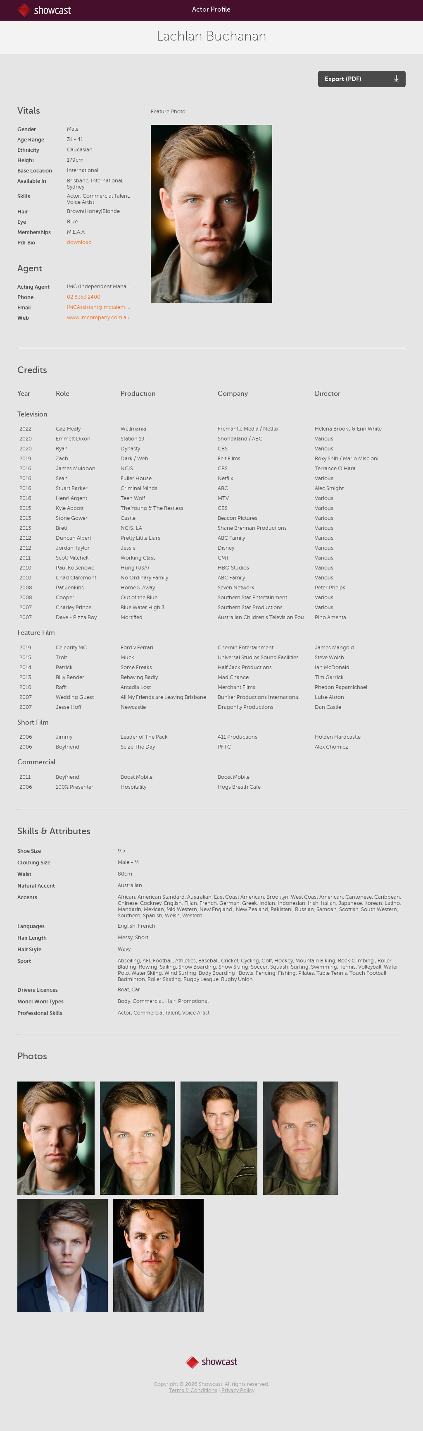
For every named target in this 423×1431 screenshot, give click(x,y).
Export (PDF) (343, 78)
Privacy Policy (237, 1390)
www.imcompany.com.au (98, 318)
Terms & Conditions (193, 1390)
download (79, 242)
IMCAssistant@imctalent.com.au (106, 307)
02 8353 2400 (83, 297)
